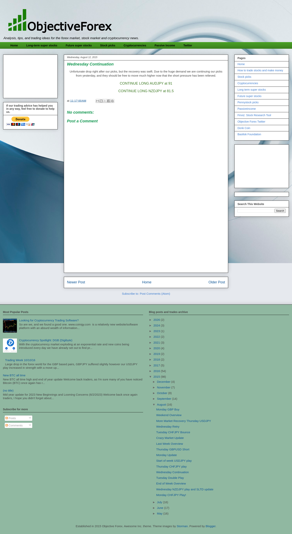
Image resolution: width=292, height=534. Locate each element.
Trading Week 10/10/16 (20, 360)
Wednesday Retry (167, 426)
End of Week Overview (171, 483)
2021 (157, 342)
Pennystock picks (248, 102)
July (160, 502)
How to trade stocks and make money (260, 70)
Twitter (187, 45)
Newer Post (76, 282)
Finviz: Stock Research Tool (254, 115)
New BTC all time (14, 375)
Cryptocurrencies (135, 45)
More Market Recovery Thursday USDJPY (183, 421)
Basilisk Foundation (249, 134)
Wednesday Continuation (172, 472)
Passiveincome (246, 108)
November (164, 387)
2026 (157, 319)
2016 (157, 371)
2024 (157, 325)
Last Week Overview (169, 443)
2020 (157, 348)
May (160, 513)
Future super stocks (79, 45)
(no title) (8, 390)
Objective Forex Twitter (251, 121)
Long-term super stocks (41, 45)
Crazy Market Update (170, 437)
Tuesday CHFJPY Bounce (173, 432)
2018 (157, 359)
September (164, 398)
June (160, 507)
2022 (157, 336)
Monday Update (166, 455)
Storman (182, 526)
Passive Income (165, 45)
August (162, 404)
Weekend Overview (169, 415)
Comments (14, 425)
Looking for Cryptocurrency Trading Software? (49, 320)
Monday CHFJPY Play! (171, 495)
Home (14, 45)
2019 (157, 353)
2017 (157, 365)
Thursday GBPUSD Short (172, 449)
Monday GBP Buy (167, 409)
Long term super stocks (251, 89)
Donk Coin (243, 128)
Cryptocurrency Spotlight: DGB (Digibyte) (45, 340)
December (164, 381)
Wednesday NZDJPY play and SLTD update (185, 489)
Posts (10, 418)
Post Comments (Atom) (155, 293)
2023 (157, 331)
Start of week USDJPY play (174, 460)
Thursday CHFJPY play (171, 466)
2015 (157, 376)
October (162, 393)
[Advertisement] (146, 242)
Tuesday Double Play (170, 477)
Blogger (210, 526)
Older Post (216, 282)
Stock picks (107, 45)
